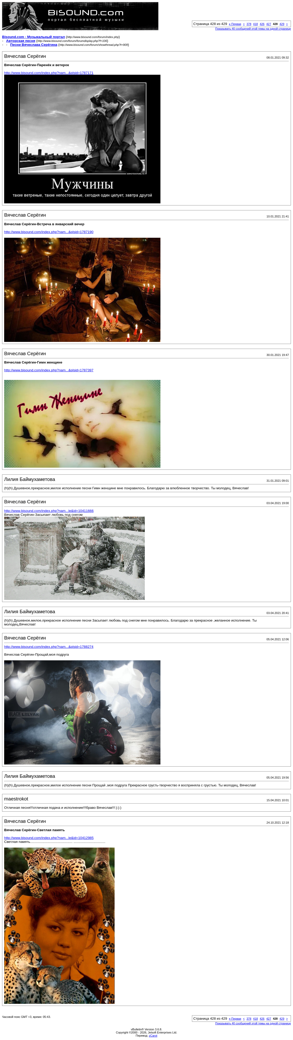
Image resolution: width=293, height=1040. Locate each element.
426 (262, 24)
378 (248, 24)
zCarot (153, 1035)
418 (255, 24)
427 (268, 24)
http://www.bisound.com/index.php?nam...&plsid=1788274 (48, 647)
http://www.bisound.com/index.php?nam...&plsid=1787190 (48, 232)
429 (281, 24)
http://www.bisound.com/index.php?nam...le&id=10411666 (48, 511)
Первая (235, 24)
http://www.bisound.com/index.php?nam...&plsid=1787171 (48, 73)
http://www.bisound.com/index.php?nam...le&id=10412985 (48, 838)
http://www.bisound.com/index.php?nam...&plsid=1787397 (48, 370)
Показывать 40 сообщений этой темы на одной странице (253, 28)
